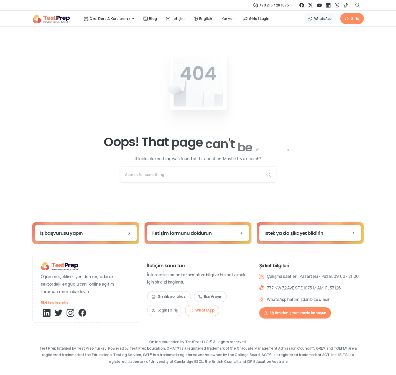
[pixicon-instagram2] (70, 312)
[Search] (191, 174)
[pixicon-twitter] (58, 312)
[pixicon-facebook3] (82, 312)
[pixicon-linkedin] (47, 312)
